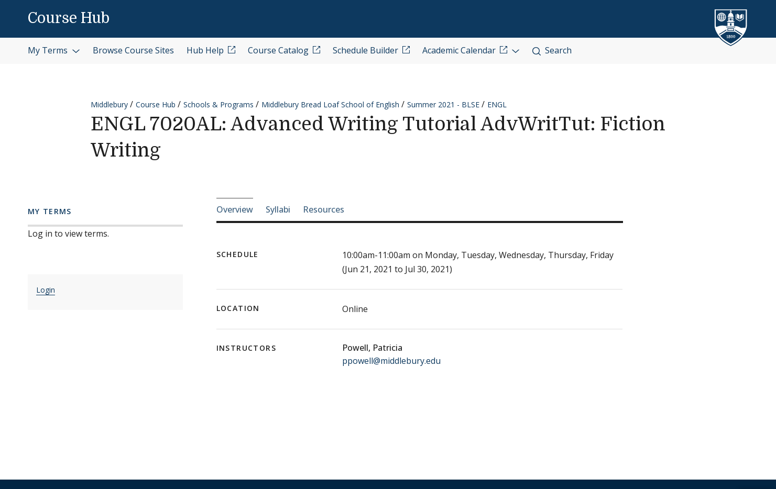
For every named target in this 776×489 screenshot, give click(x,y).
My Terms (54, 50)
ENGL (497, 104)
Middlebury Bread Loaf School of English (330, 104)
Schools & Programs (218, 104)
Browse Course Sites (133, 50)
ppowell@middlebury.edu (391, 360)
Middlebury (109, 104)
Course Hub (69, 18)
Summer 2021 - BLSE (443, 104)
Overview (234, 209)
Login (45, 290)
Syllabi (278, 209)
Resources (323, 209)
